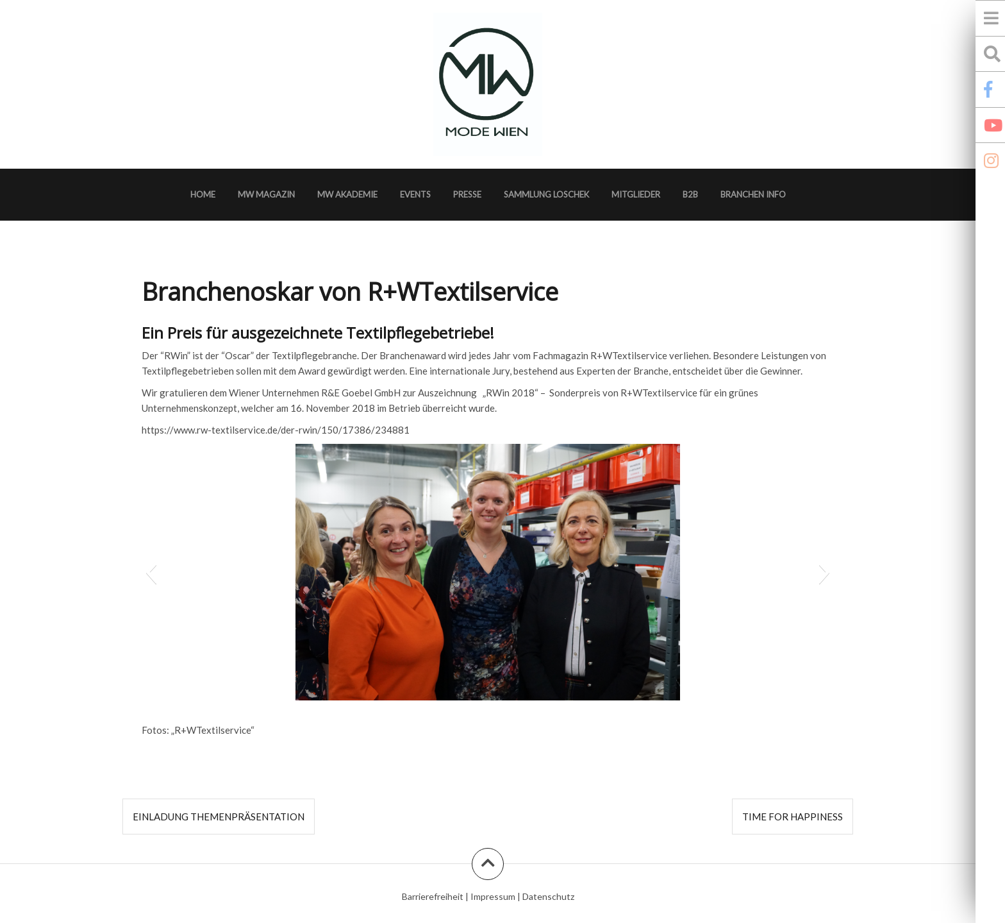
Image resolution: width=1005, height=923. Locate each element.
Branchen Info (753, 194)
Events (415, 194)
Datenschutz (548, 896)
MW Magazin (266, 194)
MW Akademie (347, 194)
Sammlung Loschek (546, 194)
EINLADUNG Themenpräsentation (218, 816)
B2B (690, 194)
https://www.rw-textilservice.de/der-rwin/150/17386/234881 (276, 430)
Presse (467, 194)
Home (202, 194)
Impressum (492, 896)
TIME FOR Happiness (792, 816)
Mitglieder (635, 194)
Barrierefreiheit (432, 896)
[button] (151, 572)
